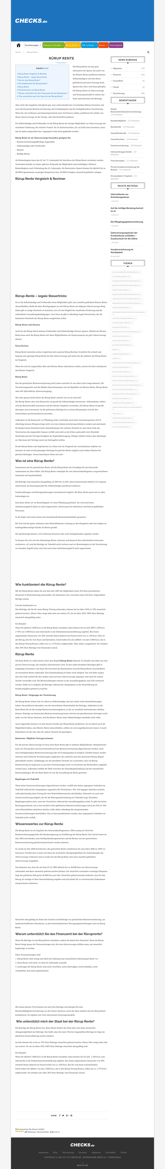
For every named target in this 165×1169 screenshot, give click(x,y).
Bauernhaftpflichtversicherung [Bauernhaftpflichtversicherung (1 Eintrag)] (127, 279)
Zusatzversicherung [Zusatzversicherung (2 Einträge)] (122, 451)
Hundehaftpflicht (118, 120)
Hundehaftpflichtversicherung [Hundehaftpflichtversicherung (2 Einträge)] (127, 343)
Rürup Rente (23, 86)
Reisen (103, 45)
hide (46, 68)
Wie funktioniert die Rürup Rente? (32, 83)
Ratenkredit (116, 126)
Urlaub (129, 87)
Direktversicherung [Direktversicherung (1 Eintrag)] (122, 291)
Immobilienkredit (118, 133)
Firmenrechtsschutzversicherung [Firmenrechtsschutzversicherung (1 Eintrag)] (127, 311)
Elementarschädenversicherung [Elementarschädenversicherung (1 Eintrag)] (127, 297)
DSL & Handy (89, 45)
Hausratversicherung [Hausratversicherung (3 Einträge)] (123, 333)
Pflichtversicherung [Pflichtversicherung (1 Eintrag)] (123, 389)
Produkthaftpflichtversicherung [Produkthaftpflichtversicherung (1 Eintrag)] (127, 404)
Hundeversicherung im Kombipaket (128, 248)
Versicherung (129, 93)
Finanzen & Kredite (53, 45)
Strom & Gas (73, 45)
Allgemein (129, 68)
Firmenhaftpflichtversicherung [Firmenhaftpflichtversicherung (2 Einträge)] (127, 304)
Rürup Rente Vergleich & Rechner (32, 73)
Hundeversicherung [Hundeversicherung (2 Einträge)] (122, 348)
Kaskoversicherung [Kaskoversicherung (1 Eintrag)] (122, 353)
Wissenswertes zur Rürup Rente (31, 90)
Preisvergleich (116, 45)
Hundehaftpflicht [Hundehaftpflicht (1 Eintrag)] (122, 338)
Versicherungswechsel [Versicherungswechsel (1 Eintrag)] (124, 441)
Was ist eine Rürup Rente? (28, 80)
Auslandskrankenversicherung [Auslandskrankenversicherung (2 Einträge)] (127, 268)
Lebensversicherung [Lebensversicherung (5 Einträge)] (122, 367)
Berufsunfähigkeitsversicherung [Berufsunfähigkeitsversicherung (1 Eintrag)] (127, 286)
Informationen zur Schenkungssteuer (120, 195)
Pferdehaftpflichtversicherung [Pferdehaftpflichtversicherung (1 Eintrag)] (126, 378)
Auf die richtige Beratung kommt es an (128, 209)
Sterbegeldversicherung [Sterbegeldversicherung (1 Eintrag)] (124, 425)
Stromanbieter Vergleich (121, 175)
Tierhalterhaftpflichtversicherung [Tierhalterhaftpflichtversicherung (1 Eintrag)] (128, 430)
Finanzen (129, 74)
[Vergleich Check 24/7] (19, 45)
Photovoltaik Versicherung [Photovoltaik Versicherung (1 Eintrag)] (126, 394)
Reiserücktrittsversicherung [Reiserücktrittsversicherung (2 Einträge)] (126, 415)
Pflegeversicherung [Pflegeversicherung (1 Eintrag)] (122, 384)
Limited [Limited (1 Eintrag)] (117, 372)
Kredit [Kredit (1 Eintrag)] (116, 363)
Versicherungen (33, 45)
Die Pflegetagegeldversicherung (126, 221)
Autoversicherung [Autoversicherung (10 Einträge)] (122, 273)
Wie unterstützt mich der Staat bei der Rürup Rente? (40, 96)
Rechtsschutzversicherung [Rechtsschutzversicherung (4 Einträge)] (125, 410)
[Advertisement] (105, 21)
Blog (55, 1152)
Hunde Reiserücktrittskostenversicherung (126, 110)
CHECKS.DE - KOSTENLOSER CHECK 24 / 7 (89, 1157)
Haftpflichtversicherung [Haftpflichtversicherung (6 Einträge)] (125, 328)
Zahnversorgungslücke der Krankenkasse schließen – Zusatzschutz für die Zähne (124, 235)
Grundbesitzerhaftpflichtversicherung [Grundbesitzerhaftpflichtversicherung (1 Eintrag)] (130, 322)
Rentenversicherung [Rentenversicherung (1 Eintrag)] (123, 420)
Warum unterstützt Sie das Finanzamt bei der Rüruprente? (42, 93)
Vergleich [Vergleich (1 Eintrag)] (118, 436)
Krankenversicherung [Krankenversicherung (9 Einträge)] (123, 358)
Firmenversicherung (120, 145)
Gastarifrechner (118, 139)
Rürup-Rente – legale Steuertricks (32, 77)
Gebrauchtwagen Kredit (121, 151)
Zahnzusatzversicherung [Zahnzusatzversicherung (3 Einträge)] (125, 446)
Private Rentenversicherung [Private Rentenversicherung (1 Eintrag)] (126, 398)
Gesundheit (129, 80)
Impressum (44, 1152)
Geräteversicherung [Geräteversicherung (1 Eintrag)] (122, 317)
